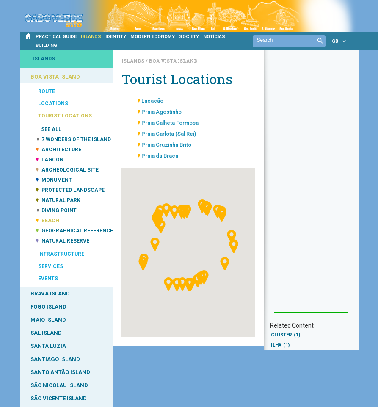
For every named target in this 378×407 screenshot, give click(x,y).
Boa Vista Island (173, 60)
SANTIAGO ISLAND (55, 359)
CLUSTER (285, 335)
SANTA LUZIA (48, 346)
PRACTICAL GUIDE (56, 36)
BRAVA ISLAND (50, 293)
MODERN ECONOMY (152, 36)
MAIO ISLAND (48, 320)
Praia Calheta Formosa (170, 123)
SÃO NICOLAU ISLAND (59, 385)
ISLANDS (91, 36)
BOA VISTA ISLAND (55, 77)
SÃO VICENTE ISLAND (58, 398)
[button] (160, 276)
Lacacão (152, 101)
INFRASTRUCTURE (61, 254)
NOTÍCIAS (214, 36)
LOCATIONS (53, 104)
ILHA (280, 345)
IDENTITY (115, 36)
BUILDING (46, 45)
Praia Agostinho (161, 112)
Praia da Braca (159, 156)
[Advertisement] (311, 185)
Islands (133, 60)
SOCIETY (189, 36)
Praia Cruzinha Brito (166, 145)
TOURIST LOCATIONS (65, 116)
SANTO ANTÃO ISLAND (60, 372)
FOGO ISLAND (48, 306)
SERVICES (50, 266)
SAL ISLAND (46, 333)
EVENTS (48, 278)
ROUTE (46, 91)
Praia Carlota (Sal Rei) (168, 134)
